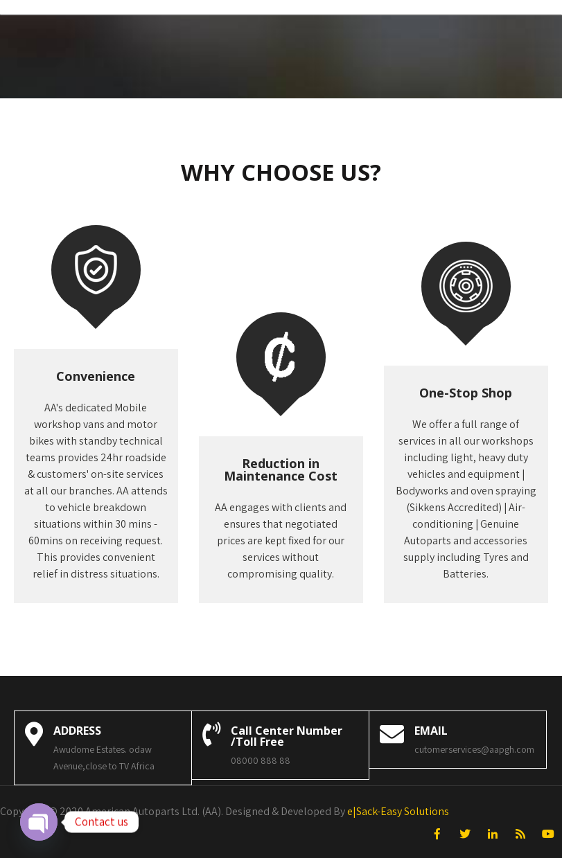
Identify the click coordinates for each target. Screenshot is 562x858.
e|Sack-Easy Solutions (398, 811)
